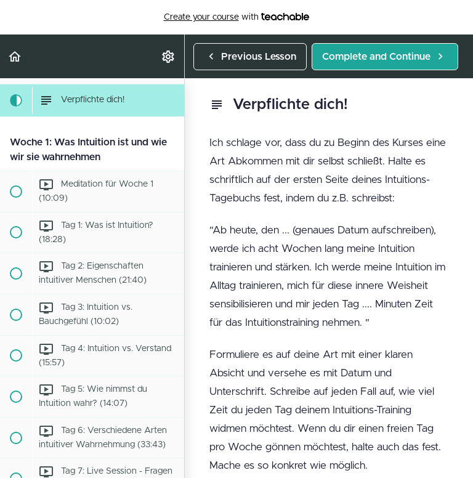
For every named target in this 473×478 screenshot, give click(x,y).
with (237, 17)
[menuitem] (168, 56)
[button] (15, 56)
